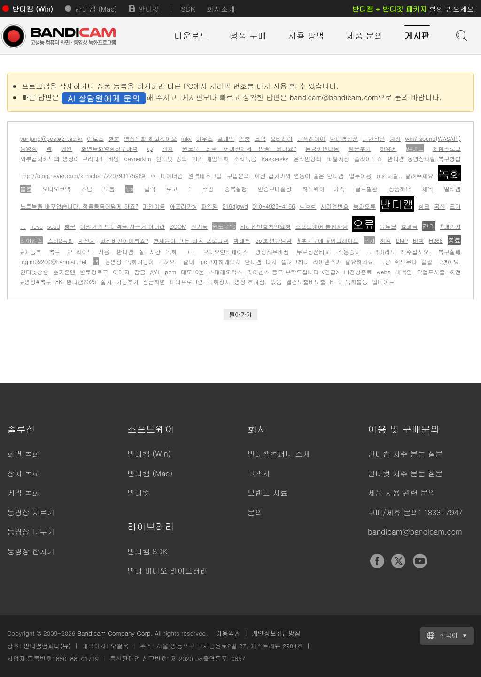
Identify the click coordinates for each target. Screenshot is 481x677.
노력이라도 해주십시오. (399, 252)
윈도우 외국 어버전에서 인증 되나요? (239, 148)
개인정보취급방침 (276, 633)
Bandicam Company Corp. (115, 633)
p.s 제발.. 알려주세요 (405, 175)
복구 (54, 252)
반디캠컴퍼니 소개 (279, 453)
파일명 (209, 206)
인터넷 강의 (171, 159)
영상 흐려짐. (250, 282)
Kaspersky (275, 159)
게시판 (417, 35)
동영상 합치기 (30, 551)
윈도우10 (224, 226)
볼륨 (25, 189)
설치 (106, 282)
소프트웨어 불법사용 (321, 226)
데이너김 (172, 175)
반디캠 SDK (147, 551)
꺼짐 (385, 240)
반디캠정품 (344, 138)
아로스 (95, 138)
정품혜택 (399, 189)
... (23, 226)
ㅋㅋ (189, 252)
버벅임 (404, 272)
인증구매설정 (275, 189)
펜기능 (199, 226)
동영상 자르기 (30, 512)
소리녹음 (245, 159)
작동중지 (349, 252)
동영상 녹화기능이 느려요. (141, 261)
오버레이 (281, 138)
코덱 (260, 138)
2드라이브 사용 (88, 252)
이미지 (121, 272)
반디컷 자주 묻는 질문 (405, 473)
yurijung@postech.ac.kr (51, 138)
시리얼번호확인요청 (265, 226)
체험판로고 (447, 148)
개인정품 (374, 138)
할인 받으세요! (414, 8)
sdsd (53, 226)
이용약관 (228, 633)
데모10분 (192, 272)
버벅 (418, 240)
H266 (435, 240)
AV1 (155, 272)
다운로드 (191, 35)
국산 (439, 206)
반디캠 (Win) (32, 8)
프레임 (225, 138)
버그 (335, 282)
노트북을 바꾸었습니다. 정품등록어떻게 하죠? (79, 206)
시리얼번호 (335, 206)
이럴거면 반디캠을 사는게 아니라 (122, 226)
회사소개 (221, 8)
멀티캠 (452, 189)
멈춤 (244, 138)
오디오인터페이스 (225, 252)
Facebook (377, 561)
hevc (36, 226)
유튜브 (388, 226)
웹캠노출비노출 (306, 282)
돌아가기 (240, 314)
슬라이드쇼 (368, 159)
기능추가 (127, 282)
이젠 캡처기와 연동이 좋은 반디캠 (299, 175)
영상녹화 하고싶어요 (150, 138)
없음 (276, 282)
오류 (363, 224)
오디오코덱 (56, 189)
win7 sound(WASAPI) (433, 138)
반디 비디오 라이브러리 (167, 570)
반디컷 (148, 8)
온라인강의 (308, 159)
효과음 (409, 226)
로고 (172, 189)
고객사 (259, 473)
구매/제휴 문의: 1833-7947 (415, 512)
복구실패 (449, 252)
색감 (208, 189)
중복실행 (236, 189)
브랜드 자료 (267, 492)
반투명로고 (94, 272)
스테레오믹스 (225, 272)
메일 (66, 148)
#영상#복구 (35, 282)
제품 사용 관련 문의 (401, 492)
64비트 (415, 148)
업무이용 (360, 175)
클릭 (149, 189)
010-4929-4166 (273, 206)
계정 (395, 138)
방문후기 (360, 148)
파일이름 (154, 206)
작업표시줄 (431, 272)
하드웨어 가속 (324, 189)
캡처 (369, 240)
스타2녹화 (60, 240)
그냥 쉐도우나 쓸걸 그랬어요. (420, 261)
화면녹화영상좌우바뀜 (109, 148)
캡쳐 (167, 148)
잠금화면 (154, 282)
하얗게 (388, 148)
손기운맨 (64, 272)
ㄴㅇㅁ (307, 206)
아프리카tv (183, 206)
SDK (188, 8)
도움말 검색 (460, 34)
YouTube (420, 561)
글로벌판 (366, 189)
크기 (455, 206)
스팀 (87, 189)
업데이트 (383, 282)
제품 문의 (364, 35)
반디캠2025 (82, 282)
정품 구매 (248, 35)
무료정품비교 (313, 252)
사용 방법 (306, 35)
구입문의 (238, 175)
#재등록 (30, 252)
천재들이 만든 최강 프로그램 (190, 240)
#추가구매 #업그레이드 (327, 240)
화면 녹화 (23, 453)
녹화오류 (364, 206)
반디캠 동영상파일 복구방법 (424, 159)
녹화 (449, 173)
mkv (186, 138)
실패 (188, 261)
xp (150, 148)
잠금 (140, 272)
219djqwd (235, 206)
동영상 (28, 148)
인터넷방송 (34, 272)
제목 (427, 189)
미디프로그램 (186, 282)
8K (58, 282)
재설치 (86, 240)
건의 (428, 226)
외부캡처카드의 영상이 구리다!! (61, 159)
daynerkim (137, 159)
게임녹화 (217, 159)
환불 (113, 138)
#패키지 (450, 226)
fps (129, 189)
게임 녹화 (23, 492)
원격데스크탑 (205, 175)
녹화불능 (356, 282)
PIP (196, 159)
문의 (255, 512)
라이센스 (31, 240)
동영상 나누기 (30, 531)
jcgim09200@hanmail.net (53, 261)
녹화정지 (219, 282)
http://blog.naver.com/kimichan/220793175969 (82, 175)
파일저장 (337, 159)
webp (384, 272)
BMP (402, 240)
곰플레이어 (311, 138)
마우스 (204, 138)
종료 (454, 240)
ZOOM (178, 226)
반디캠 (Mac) (96, 8)
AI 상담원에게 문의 (104, 98)
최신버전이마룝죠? (124, 240)
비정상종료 (358, 272)
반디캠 (397, 204)
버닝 (113, 159)
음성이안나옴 (322, 148)
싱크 (423, 206)
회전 (455, 272)
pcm (170, 272)
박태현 (241, 240)
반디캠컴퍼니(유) (47, 645)
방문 (70, 226)
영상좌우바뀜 (272, 252)
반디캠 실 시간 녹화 (147, 252)
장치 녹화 (23, 473)
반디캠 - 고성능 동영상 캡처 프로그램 (58, 36)
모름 (109, 189)
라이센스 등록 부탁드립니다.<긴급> (293, 272)
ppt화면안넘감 (273, 240)
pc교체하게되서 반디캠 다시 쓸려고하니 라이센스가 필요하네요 (287, 261)
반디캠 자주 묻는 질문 (405, 453)
